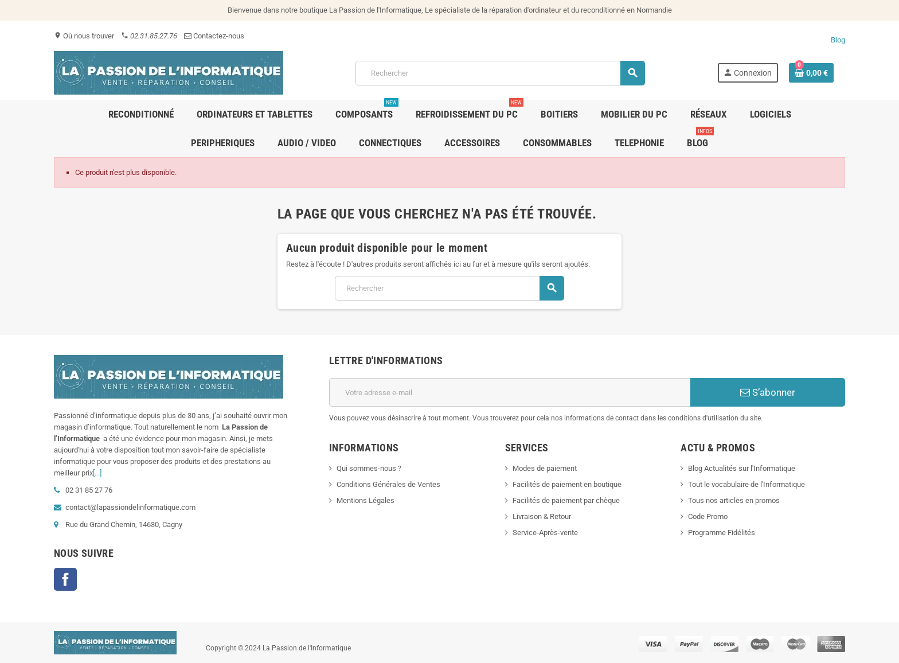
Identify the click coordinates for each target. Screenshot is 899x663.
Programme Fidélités (721, 532)
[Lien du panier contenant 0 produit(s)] (811, 73)
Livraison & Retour (542, 516)
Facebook (65, 579)
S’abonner (767, 392)
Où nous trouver (84, 36)
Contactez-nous (214, 36)
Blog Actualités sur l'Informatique (741, 468)
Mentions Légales (365, 500)
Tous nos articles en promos (734, 500)
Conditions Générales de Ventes (388, 484)
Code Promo (708, 516)
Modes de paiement (545, 468)
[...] (97, 473)
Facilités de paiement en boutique (567, 484)
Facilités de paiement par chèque (566, 500)
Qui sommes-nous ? (369, 468)
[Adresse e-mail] (509, 392)
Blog (838, 40)
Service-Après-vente (545, 532)
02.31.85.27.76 (149, 36)
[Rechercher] (499, 73)
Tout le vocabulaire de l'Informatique (746, 484)
